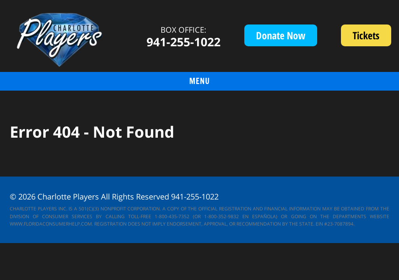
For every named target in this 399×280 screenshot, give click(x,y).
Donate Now (280, 35)
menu (199, 81)
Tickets (372, 37)
